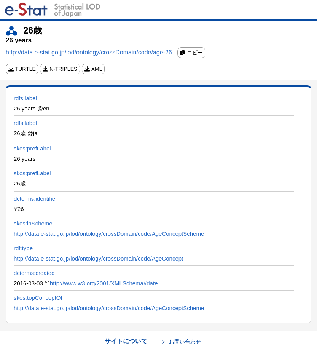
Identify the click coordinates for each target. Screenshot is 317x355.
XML (93, 69)
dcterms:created (34, 273)
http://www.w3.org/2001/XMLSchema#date (104, 283)
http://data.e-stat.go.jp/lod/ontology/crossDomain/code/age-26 (89, 52)
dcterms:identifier (35, 198)
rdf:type (23, 248)
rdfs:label (25, 98)
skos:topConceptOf (38, 297)
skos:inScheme (33, 223)
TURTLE (22, 69)
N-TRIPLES (60, 69)
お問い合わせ (185, 341)
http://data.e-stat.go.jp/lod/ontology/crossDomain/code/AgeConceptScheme (109, 233)
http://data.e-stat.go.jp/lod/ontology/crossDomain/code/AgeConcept (98, 258)
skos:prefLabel (32, 148)
